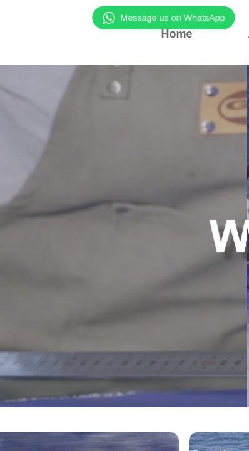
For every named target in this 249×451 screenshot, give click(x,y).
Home (176, 34)
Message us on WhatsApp (163, 17)
